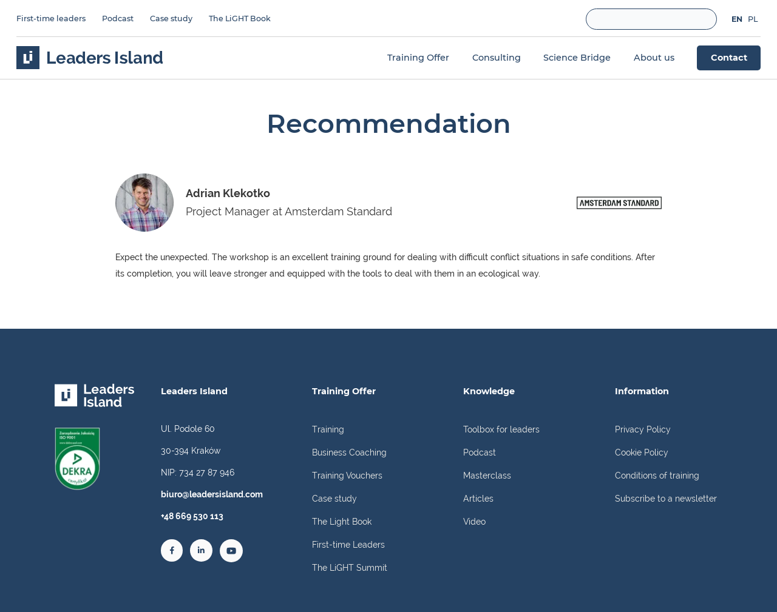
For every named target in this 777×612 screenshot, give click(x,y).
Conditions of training (657, 475)
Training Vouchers (347, 475)
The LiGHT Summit (349, 567)
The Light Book (342, 521)
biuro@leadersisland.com (212, 494)
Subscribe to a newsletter (666, 498)
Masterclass (487, 475)
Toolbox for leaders (501, 429)
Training (328, 429)
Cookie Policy (641, 452)
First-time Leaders (348, 544)
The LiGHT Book (240, 18)
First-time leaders (51, 18)
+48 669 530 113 (192, 516)
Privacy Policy (643, 429)
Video (474, 521)
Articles (478, 498)
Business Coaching (349, 452)
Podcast (118, 18)
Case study (171, 18)
